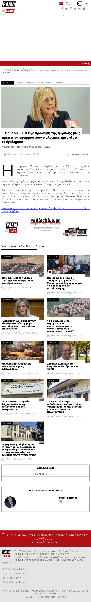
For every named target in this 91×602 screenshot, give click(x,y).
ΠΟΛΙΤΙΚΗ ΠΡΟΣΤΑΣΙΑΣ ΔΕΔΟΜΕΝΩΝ (40, 591)
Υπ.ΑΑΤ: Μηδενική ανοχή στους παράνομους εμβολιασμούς (16, 366)
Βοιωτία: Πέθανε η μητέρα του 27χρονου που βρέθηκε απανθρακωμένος (17, 280)
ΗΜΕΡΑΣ (39, 474)
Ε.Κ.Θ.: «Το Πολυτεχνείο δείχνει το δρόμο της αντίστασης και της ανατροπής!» (15, 405)
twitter (66, 8)
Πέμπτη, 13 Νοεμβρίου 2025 (19, 459)
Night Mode (86, 63)
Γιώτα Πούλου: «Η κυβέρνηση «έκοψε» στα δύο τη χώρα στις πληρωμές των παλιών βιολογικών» (18, 324)
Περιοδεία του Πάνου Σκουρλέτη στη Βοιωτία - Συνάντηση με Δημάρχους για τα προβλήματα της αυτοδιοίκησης (64, 283)
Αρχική (6, 69)
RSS (64, 591)
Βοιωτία (26, 69)
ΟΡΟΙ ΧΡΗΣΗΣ (10, 591)
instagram (71, 8)
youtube (75, 8)
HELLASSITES (59, 597)
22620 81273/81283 (18, 573)
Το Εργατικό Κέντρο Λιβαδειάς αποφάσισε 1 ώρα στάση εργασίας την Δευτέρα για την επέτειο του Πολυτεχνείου (64, 406)
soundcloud (79, 8)
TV (86, 3)
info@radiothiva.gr (16, 582)
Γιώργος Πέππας (68, 497)
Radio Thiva (8, 7)
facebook (62, 8)
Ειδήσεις (16, 69)
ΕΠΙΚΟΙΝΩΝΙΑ (76, 591)
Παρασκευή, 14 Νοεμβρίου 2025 (21, 288)
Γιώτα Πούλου (32, 83)
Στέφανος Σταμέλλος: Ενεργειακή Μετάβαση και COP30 (62, 366)
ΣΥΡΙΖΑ (48, 83)
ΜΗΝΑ (52, 474)
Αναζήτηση (62, 14)
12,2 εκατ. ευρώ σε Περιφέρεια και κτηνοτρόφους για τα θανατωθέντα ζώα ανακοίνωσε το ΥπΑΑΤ (60, 326)
